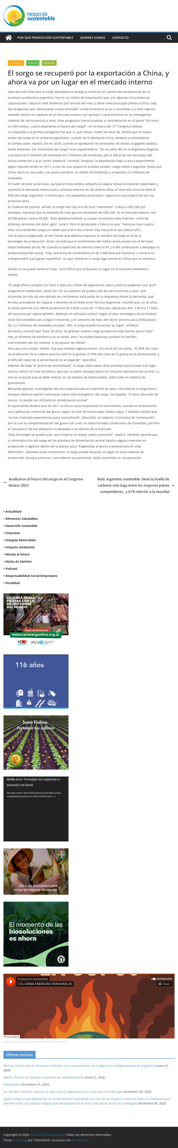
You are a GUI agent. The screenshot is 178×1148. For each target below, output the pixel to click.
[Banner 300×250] (36, 657)
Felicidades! (12, 1084)
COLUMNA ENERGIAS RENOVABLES (47, 1042)
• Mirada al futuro (16, 554)
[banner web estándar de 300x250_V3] (36, 718)
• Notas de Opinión (17, 561)
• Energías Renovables (19, 540)
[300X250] (36, 596)
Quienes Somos (92, 38)
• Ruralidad (11, 583)
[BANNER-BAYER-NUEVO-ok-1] (36, 851)
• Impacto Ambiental (18, 547)
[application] (36, 809)
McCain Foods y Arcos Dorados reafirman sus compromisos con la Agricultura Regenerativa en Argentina (79, 1066)
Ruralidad (49, 63)
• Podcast (10, 569)
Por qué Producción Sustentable (45, 38)
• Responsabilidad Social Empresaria (30, 576)
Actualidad (16, 63)
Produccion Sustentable (14, 1042)
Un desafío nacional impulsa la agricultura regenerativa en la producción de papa (63, 1092)
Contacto (120, 38)
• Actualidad (12, 511)
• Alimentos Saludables (20, 519)
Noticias (33, 63)
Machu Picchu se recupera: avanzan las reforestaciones (43, 1077)
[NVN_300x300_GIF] (36, 904)
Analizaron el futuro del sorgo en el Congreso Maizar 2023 (43, 482)
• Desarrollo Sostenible (20, 526)
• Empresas (11, 533)
